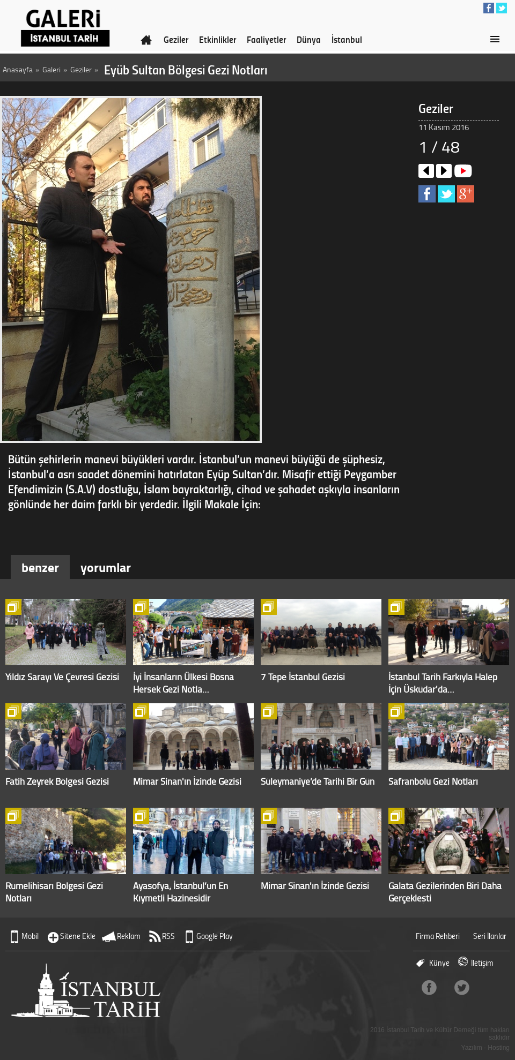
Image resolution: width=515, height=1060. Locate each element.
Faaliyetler (266, 39)
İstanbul (347, 39)
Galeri (51, 69)
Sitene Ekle (77, 936)
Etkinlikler (217, 39)
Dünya (309, 39)
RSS (168, 936)
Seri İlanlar (489, 936)
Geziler (176, 39)
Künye (439, 962)
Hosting (499, 1047)
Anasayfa (18, 69)
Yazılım (471, 1047)
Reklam (129, 936)
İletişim (482, 962)
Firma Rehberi (438, 936)
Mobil (30, 936)
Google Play (214, 936)
